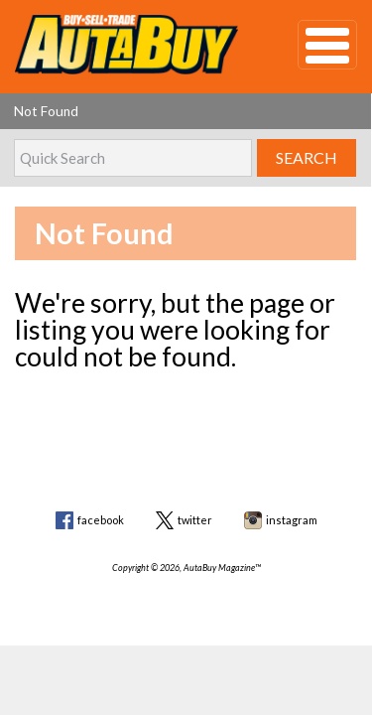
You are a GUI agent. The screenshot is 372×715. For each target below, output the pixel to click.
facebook (100, 519)
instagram (291, 519)
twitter (195, 519)
